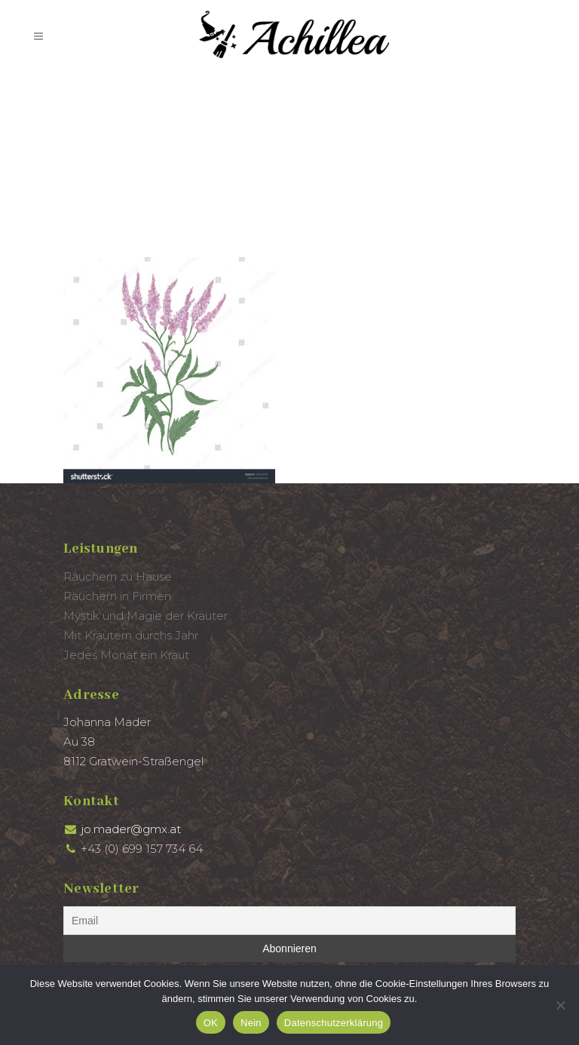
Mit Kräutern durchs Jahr (130, 635)
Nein (251, 1022)
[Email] (289, 920)
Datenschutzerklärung (333, 1022)
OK (211, 1022)
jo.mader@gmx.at (131, 829)
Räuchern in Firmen (117, 596)
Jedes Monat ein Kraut (126, 655)
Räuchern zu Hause (117, 576)
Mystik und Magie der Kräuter (145, 615)
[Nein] (560, 1005)
